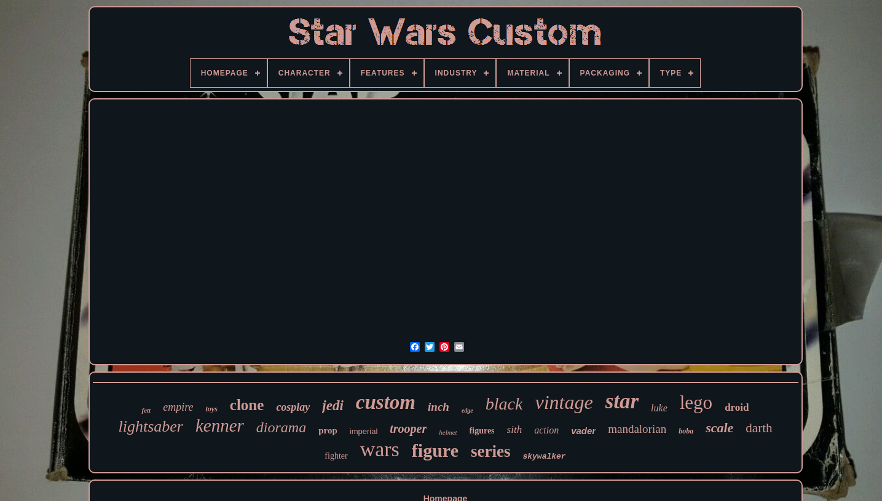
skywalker (543, 456)
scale (719, 427)
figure (435, 450)
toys (211, 409)
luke (659, 408)
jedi (333, 405)
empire (178, 407)
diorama (281, 427)
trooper (408, 428)
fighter (336, 455)
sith (514, 429)
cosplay (293, 407)
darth (759, 428)
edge (467, 410)
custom (385, 402)
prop (327, 430)
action (546, 430)
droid (737, 407)
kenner (219, 425)
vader (583, 430)
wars (380, 449)
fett (146, 410)
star (622, 401)
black (504, 403)
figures (482, 430)
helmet (448, 432)
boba (686, 431)
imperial (364, 431)
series (490, 451)
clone (247, 405)
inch (438, 406)
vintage (564, 402)
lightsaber (150, 426)
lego (696, 402)
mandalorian (637, 428)
